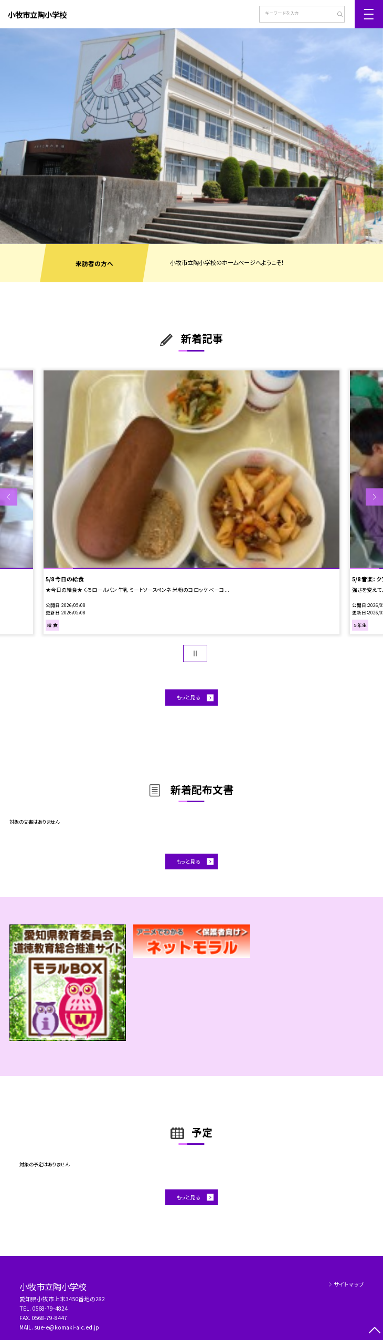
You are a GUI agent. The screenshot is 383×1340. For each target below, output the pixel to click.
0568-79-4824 (50, 1308)
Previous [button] (8, 497)
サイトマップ (349, 1284)
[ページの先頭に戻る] (374, 1331)
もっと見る (188, 697)
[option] (191, 136)
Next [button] (374, 497)
